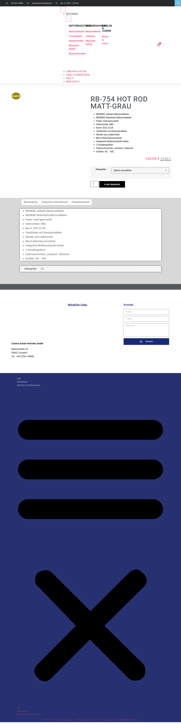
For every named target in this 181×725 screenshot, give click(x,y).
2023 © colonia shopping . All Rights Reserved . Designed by (79, 720)
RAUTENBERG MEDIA (126, 720)
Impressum (22, 382)
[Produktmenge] (94, 184)
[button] (90, 546)
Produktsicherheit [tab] (80, 202)
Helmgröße (101, 169)
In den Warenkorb (112, 184)
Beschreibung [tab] (30, 202)
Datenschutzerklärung (28, 385)
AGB (19, 378)
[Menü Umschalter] (63, 9)
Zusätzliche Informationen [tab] (54, 202)
